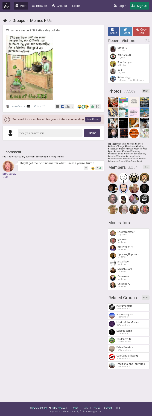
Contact (108, 408)
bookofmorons (19, 106)
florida (131, 144)
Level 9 (5, 177)
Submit (92, 133)
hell (145, 149)
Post (21, 6)
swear (118, 151)
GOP (136, 158)
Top (146, 167)
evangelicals (133, 156)
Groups (59, 6)
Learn (76, 6)
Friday (126, 151)
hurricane (131, 146)
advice (139, 144)
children (113, 153)
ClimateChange (116, 146)
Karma (143, 158)
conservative (115, 158)
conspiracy (140, 153)
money (123, 149)
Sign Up (139, 6)
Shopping (135, 151)
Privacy (96, 408)
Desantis (122, 144)
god (140, 161)
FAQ (118, 408)
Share (113, 31)
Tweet (126, 31)
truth (130, 149)
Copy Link (141, 31)
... (143, 161)
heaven (138, 149)
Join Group (93, 119)
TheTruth (113, 149)
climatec (113, 161)
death (112, 156)
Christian (121, 156)
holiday (140, 146)
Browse (39, 6)
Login (120, 6)
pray (111, 151)
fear (122, 161)
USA (127, 161)
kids (121, 153)
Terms (85, 408)
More (145, 91)
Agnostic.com (6, 6)
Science (128, 158)
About (75, 408)
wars (134, 161)
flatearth (129, 153)
